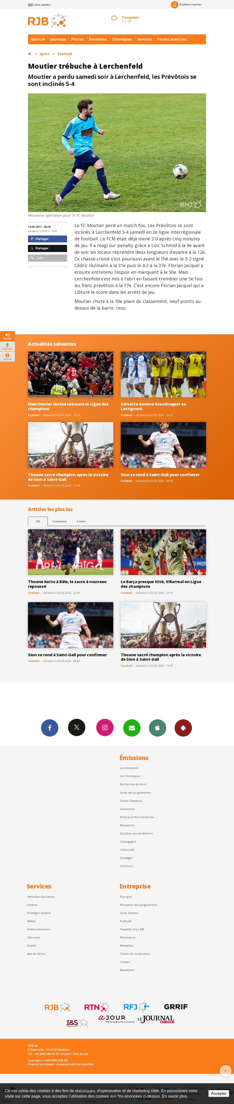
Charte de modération (135, 953)
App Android (183, 727)
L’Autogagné (128, 841)
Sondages (126, 857)
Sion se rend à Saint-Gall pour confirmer (160, 474)
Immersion (127, 808)
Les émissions (129, 767)
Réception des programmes (138, 904)
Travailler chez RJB (132, 929)
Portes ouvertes (171, 39)
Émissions (98, 39)
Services (144, 39)
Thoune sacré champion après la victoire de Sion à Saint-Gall (68, 477)
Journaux (58, 39)
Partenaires (127, 937)
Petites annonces (38, 929)
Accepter (219, 1093)
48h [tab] (38, 521)
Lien (37, 258)
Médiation (126, 945)
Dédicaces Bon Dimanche (137, 817)
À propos (126, 896)
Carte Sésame (129, 912)
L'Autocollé (127, 849)
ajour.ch (38, 39)
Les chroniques (130, 776)
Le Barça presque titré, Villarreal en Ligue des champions (161, 584)
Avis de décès (36, 953)
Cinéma (32, 904)
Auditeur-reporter (186, 4)
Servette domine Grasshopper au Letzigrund (153, 406)
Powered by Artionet (41, 1064)
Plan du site (80, 1053)
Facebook (49, 727)
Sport (44, 53)
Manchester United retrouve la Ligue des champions (68, 406)
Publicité (126, 921)
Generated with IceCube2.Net (75, 1064)
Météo (31, 921)
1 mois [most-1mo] (81, 521)
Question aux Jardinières (136, 833)
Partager (39, 239)
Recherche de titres (133, 784)
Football (65, 53)
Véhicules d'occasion (40, 896)
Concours (126, 866)
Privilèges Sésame (39, 912)
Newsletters (131, 727)
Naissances (127, 825)
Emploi (31, 945)
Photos (77, 39)
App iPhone (157, 727)
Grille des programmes (135, 792)
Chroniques (122, 39)
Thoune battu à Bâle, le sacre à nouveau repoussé (67, 584)
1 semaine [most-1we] (59, 521)
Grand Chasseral (131, 800)
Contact (125, 961)
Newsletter (127, 970)
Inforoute (33, 937)
